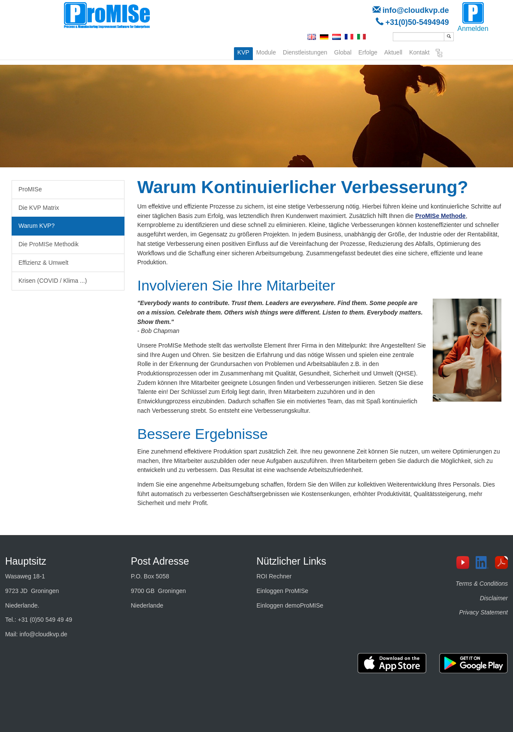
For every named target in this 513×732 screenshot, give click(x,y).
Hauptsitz (25, 561)
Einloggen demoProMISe (289, 605)
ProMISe (30, 189)
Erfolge (368, 51)
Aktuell (393, 51)
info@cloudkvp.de (415, 10)
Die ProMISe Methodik (48, 244)
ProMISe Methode (440, 215)
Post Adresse (160, 561)
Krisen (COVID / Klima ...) (52, 280)
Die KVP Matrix (38, 207)
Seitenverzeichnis (439, 53)
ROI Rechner (273, 576)
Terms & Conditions (481, 583)
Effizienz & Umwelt (43, 262)
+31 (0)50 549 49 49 (45, 619)
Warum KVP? (36, 225)
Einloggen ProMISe (282, 590)
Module (266, 51)
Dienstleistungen (305, 51)
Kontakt (419, 51)
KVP (243, 52)
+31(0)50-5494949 (417, 22)
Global (343, 51)
